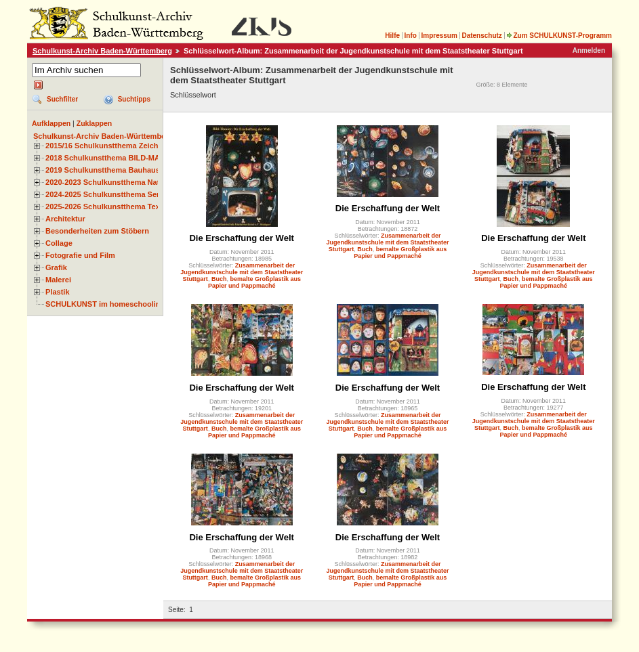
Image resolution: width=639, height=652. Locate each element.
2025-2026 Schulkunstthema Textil (106, 206)
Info (411, 35)
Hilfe (392, 35)
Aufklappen (51, 123)
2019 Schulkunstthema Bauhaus (102, 170)
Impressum (439, 35)
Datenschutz (481, 35)
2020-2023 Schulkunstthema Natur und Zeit (121, 182)
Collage (59, 243)
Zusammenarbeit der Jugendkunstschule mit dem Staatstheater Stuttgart (241, 272)
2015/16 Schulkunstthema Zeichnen (108, 146)
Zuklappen (94, 123)
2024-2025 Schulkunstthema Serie (105, 194)
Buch (219, 279)
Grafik (56, 267)
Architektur (65, 219)
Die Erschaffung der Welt (241, 238)
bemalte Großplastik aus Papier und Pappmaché (254, 282)
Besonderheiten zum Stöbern (97, 231)
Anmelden (589, 50)
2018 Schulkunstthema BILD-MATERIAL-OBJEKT (132, 158)
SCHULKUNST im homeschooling (105, 304)
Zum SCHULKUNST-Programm (559, 35)
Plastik (57, 292)
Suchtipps (134, 99)
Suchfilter (62, 99)
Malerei (58, 280)
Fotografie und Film (80, 255)
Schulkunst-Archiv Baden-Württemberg (102, 51)
